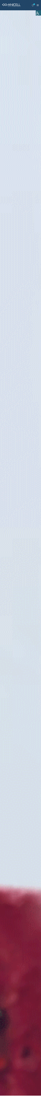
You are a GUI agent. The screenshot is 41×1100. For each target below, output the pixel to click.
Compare (34, 4)
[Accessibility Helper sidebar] (38, 13)
